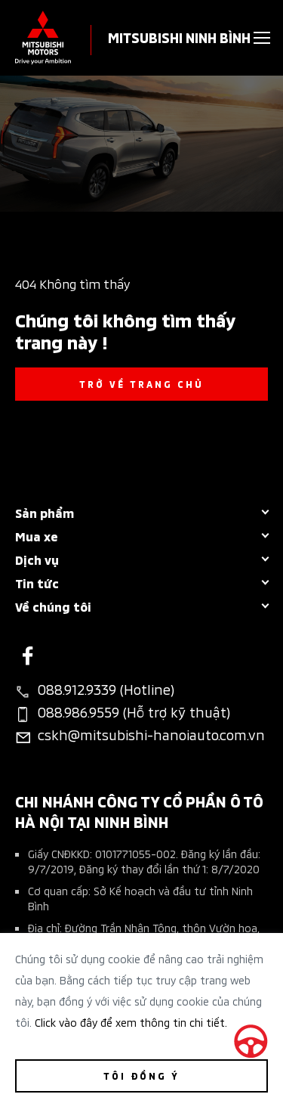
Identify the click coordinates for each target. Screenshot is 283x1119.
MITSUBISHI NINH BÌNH (179, 36)
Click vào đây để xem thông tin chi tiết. (131, 1022)
